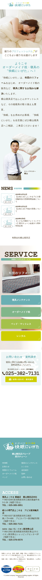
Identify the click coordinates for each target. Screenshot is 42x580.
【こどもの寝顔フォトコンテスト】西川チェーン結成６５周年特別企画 (28, 223)
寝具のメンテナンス (29, 463)
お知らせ (5, 466)
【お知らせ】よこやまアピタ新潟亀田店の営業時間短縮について (28, 199)
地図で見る (15, 502)
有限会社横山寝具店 (21, 238)
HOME (5, 463)
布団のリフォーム (9, 470)
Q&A (23, 474)
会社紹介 (25, 470)
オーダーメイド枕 (9, 474)
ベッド (5, 477)
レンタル (25, 466)
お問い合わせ (26, 477)
